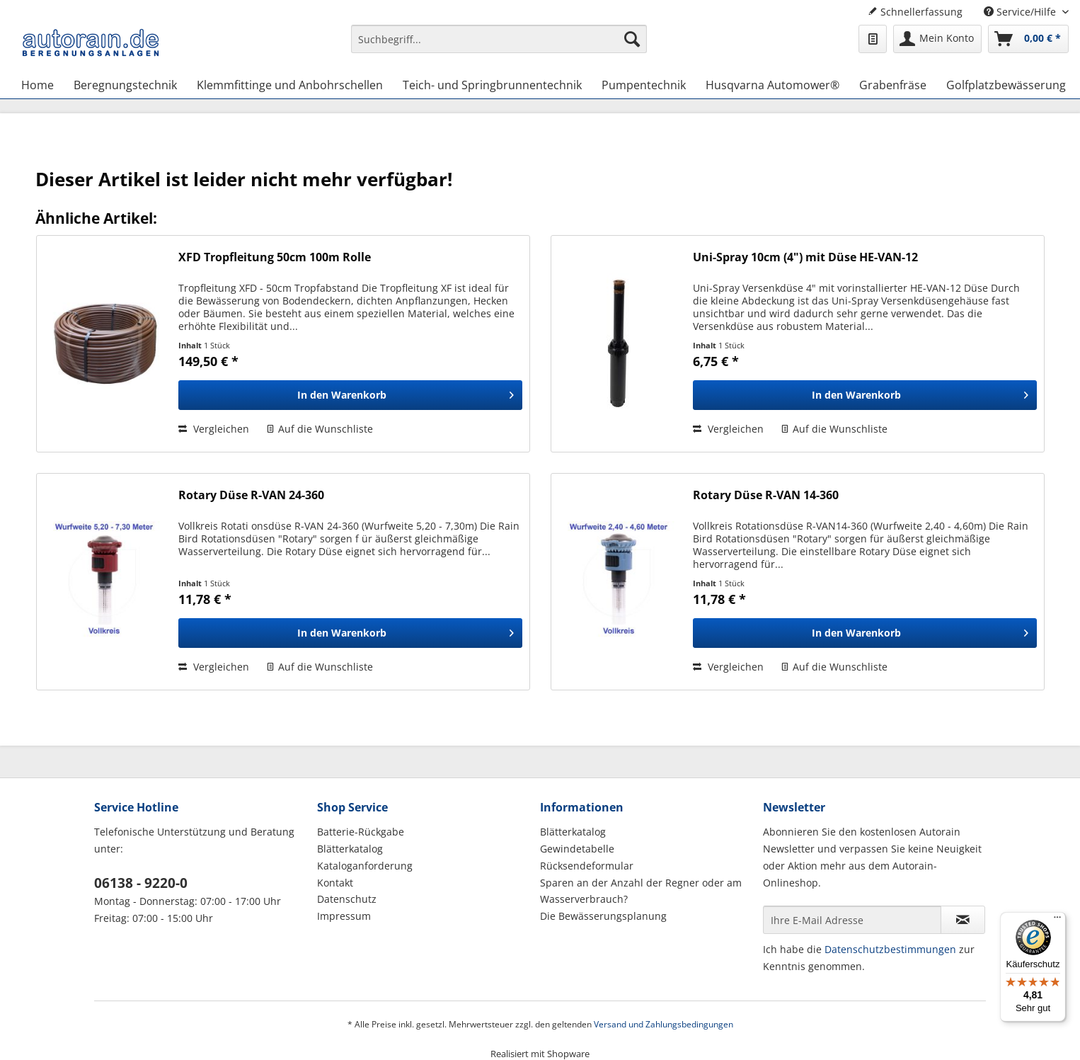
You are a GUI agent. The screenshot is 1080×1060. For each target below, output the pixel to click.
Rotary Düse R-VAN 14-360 (766, 495)
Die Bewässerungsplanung (603, 916)
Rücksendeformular (586, 865)
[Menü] (1057, 920)
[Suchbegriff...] (499, 39)
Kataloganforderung (365, 865)
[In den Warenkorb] (350, 395)
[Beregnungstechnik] (125, 85)
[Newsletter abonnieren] (963, 920)
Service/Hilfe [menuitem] (1021, 11)
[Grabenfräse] (892, 85)
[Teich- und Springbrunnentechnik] (492, 85)
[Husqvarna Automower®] (772, 85)
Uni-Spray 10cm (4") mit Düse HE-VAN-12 (805, 257)
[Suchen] (632, 39)
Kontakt (335, 882)
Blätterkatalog (350, 848)
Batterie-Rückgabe (360, 831)
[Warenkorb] (1028, 39)
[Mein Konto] (937, 39)
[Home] (37, 85)
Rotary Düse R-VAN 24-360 (251, 495)
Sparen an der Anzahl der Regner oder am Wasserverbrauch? (641, 891)
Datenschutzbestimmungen (890, 949)
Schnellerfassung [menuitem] (915, 11)
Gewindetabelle (577, 848)
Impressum (344, 916)
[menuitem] (499, 46)
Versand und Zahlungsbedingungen (663, 1024)
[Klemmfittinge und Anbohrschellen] (290, 85)
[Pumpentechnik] (644, 85)
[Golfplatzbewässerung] (1006, 85)
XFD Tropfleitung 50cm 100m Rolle (274, 257)
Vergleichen (213, 428)
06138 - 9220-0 (141, 883)
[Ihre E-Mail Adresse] (852, 920)
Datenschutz (347, 899)
